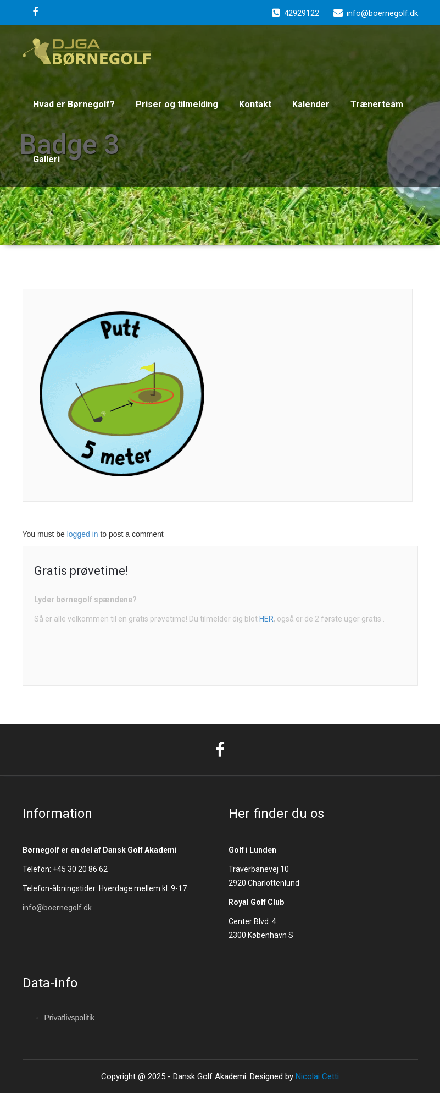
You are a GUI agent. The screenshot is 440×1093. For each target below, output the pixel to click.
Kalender (311, 104)
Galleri (46, 159)
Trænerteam (376, 104)
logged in (82, 534)
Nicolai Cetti (316, 1076)
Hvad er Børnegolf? (74, 104)
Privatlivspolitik (69, 1017)
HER (266, 618)
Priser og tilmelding (177, 104)
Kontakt (255, 104)
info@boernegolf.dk (57, 907)
